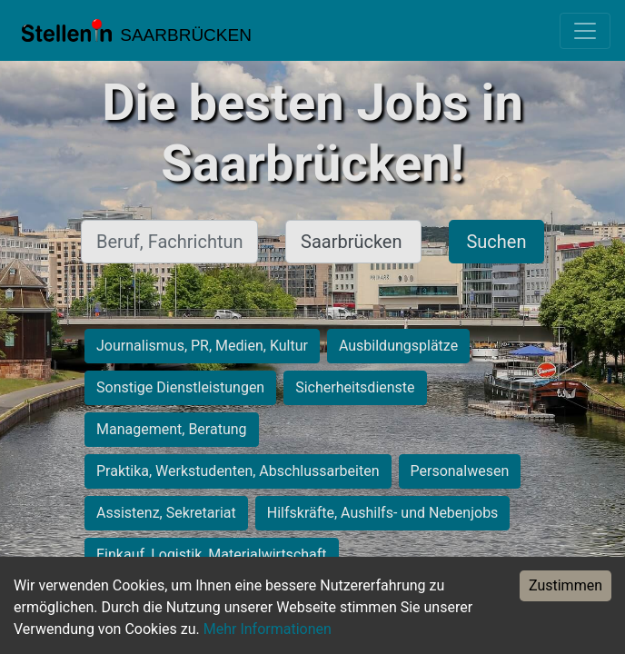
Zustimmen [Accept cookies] (565, 585)
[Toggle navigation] (585, 31)
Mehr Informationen (267, 629)
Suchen (496, 242)
